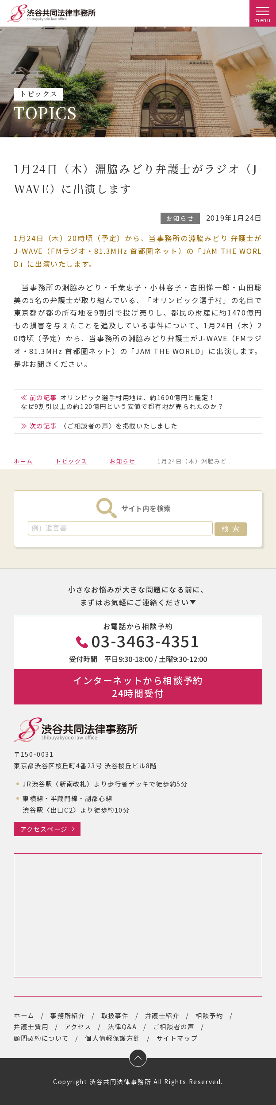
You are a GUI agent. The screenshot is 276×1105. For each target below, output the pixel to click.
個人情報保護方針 (112, 1038)
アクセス (78, 1026)
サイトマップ (177, 1038)
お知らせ (180, 218)
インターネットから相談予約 (138, 686)
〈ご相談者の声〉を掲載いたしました (118, 425)
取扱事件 (115, 1015)
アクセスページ (44, 828)
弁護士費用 (31, 1026)
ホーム (23, 461)
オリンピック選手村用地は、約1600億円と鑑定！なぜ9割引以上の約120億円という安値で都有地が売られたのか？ (122, 402)
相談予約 (209, 1015)
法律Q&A (122, 1026)
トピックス (71, 461)
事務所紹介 (67, 1015)
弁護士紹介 (162, 1015)
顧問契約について (41, 1038)
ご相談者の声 (174, 1026)
